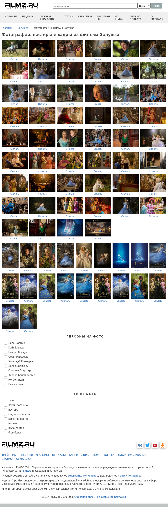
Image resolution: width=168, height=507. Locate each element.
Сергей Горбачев (129, 475)
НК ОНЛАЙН (120, 17)
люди (85, 455)
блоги (73, 455)
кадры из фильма (19, 414)
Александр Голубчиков (83, 475)
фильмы (42, 455)
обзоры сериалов (47, 17)
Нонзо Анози (16, 379)
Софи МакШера (18, 356)
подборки (100, 455)
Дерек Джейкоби (18, 366)
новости (11, 16)
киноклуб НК (103, 17)
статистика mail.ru (16, 459)
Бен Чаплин (15, 384)
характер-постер (18, 418)
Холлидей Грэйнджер (21, 361)
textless (12, 423)
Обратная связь (84, 497)
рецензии (28, 16)
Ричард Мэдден (18, 352)
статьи (68, 16)
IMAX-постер (16, 428)
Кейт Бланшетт (17, 347)
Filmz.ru (26, 470)
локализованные (18, 405)
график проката (136, 17)
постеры (13, 409)
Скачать (14, 59)
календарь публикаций (129, 455)
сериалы (59, 455)
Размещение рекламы (111, 497)
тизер (11, 400)
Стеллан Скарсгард (20, 370)
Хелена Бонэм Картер (21, 375)
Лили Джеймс (16, 343)
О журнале (157, 17)
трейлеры (85, 16)
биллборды (15, 432)
